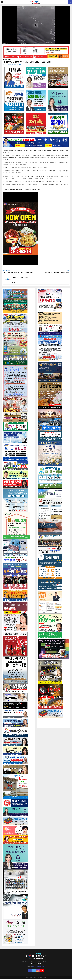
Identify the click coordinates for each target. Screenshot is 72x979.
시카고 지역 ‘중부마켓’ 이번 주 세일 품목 (57, 272)
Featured (5, 59)
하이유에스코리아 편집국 (10, 64)
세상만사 (9, 59)
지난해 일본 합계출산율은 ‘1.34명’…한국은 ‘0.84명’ (18, 272)
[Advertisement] (53, 721)
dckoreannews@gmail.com (38, 966)
